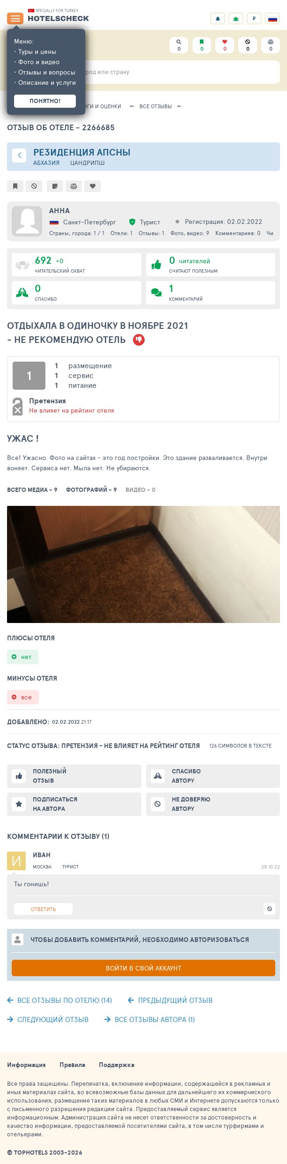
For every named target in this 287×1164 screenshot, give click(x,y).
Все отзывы (156, 106)
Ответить (43, 908)
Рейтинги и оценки (94, 106)
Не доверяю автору (191, 804)
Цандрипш (87, 163)
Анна (59, 210)
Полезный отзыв (49, 776)
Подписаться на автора (55, 804)
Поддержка (116, 1064)
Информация (26, 1064)
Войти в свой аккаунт (143, 968)
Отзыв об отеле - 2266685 (61, 127)
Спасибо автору (186, 776)
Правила (72, 1064)
